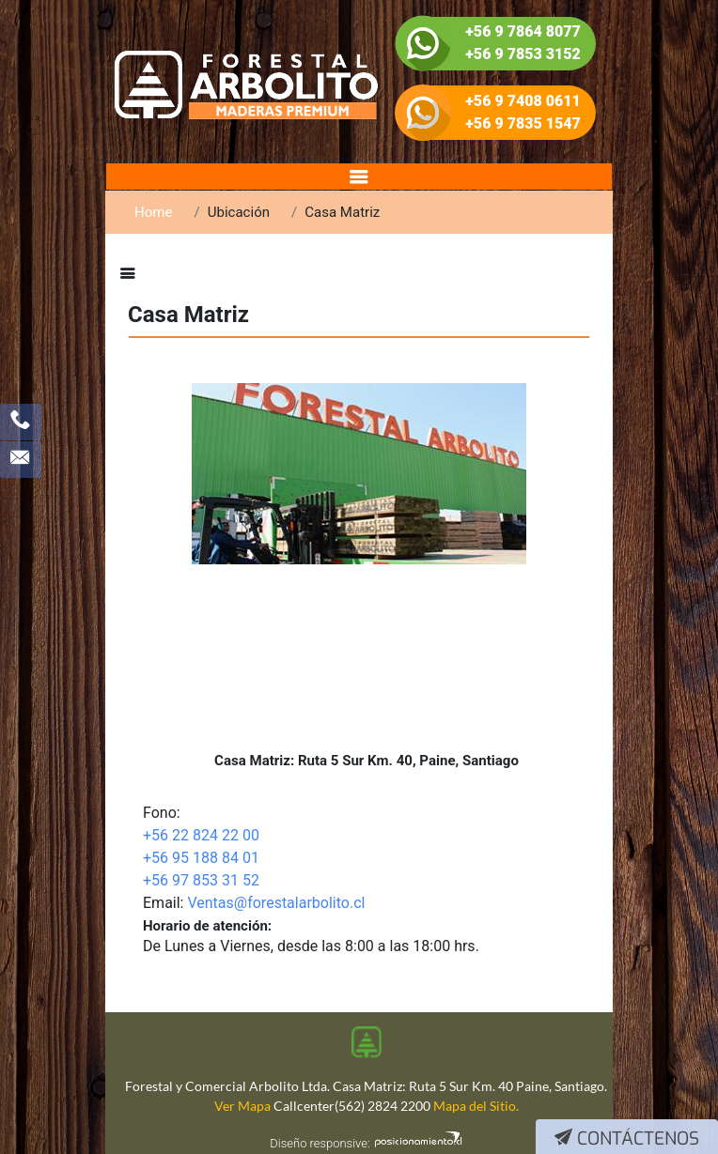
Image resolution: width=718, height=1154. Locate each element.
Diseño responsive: (319, 1143)
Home (153, 212)
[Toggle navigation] (359, 176)
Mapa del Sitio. (476, 1106)
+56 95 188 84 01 (201, 858)
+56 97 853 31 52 (201, 880)
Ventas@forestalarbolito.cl (276, 903)
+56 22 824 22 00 (201, 835)
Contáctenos (626, 1138)
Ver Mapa (242, 1106)
